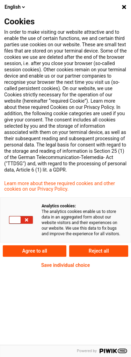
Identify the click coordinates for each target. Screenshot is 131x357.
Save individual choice (65, 265)
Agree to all (34, 251)
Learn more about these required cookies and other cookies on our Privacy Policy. (59, 186)
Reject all (99, 251)
